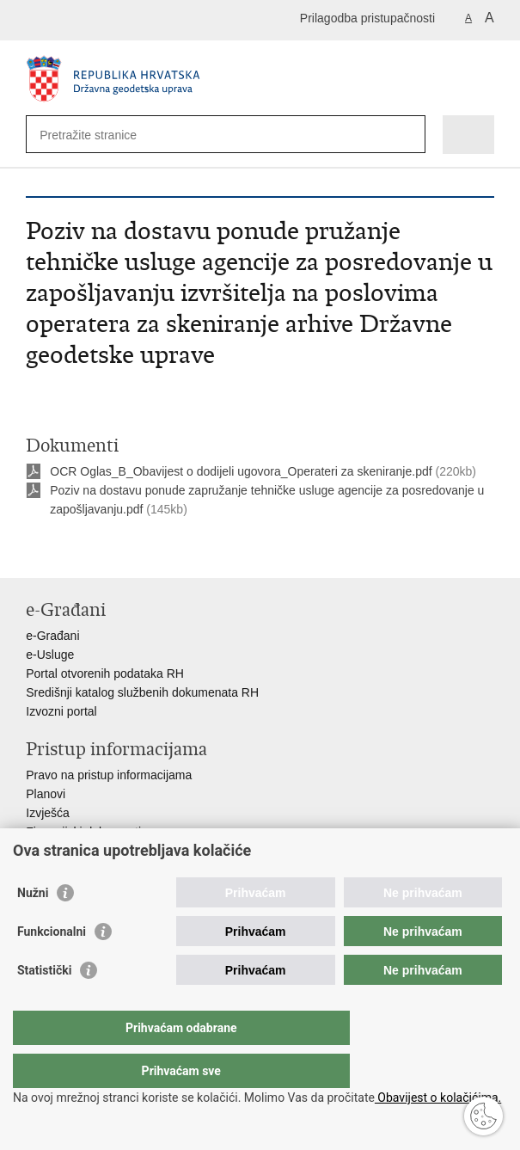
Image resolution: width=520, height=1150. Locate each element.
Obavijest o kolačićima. (438, 1097)
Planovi (45, 794)
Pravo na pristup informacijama (109, 775)
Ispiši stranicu (35, 551)
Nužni (32, 927)
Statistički (44, 1005)
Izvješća (48, 813)
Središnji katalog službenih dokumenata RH (142, 692)
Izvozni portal (61, 711)
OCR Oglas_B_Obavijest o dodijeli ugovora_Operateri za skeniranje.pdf (240, 471)
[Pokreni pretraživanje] (409, 135)
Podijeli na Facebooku (72, 551)
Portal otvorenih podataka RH (105, 673)
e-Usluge (50, 654)
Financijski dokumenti (83, 832)
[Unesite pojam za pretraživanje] (102, 134)
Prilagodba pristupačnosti (367, 18)
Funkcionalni (51, 966)
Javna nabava (63, 851)
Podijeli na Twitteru (109, 551)
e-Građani (52, 636)
